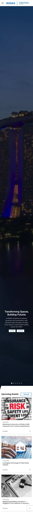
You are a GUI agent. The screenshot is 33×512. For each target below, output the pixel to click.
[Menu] (2, 3)
